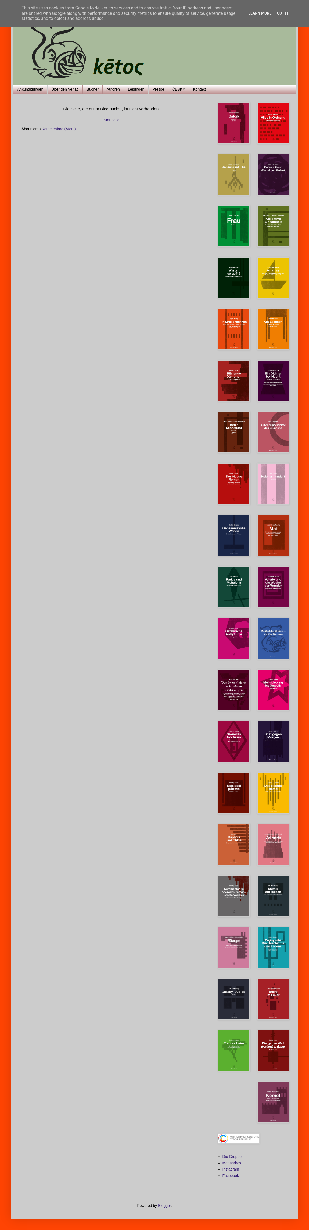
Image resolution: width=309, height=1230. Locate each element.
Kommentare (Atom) (59, 129)
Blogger (164, 1205)
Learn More (259, 13)
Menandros (231, 1163)
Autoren (113, 89)
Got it (282, 13)
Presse (158, 89)
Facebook (230, 1176)
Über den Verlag (64, 89)
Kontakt (199, 89)
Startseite (111, 120)
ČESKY (178, 89)
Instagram (230, 1169)
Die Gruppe (232, 1156)
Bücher (93, 89)
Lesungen (136, 89)
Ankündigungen (30, 89)
